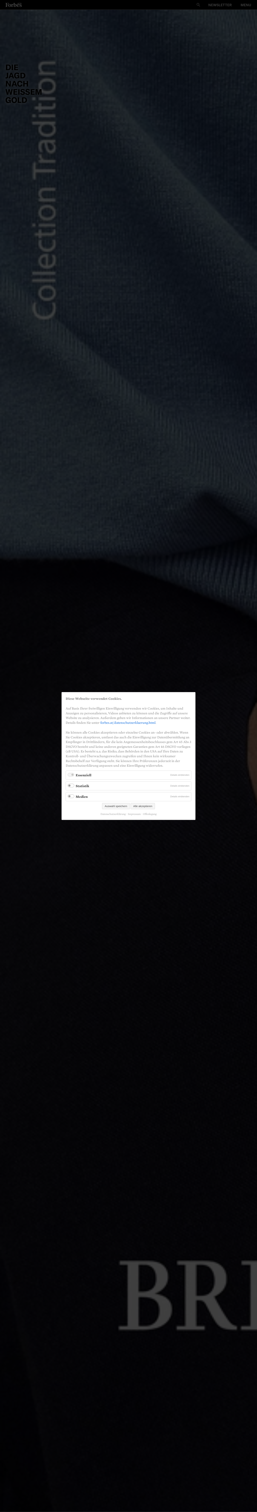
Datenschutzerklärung (113, 814)
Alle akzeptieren (142, 806)
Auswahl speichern (116, 806)
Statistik (82, 786)
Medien (82, 796)
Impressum (134, 814)
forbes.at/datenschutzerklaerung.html (127, 722)
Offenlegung (150, 814)
